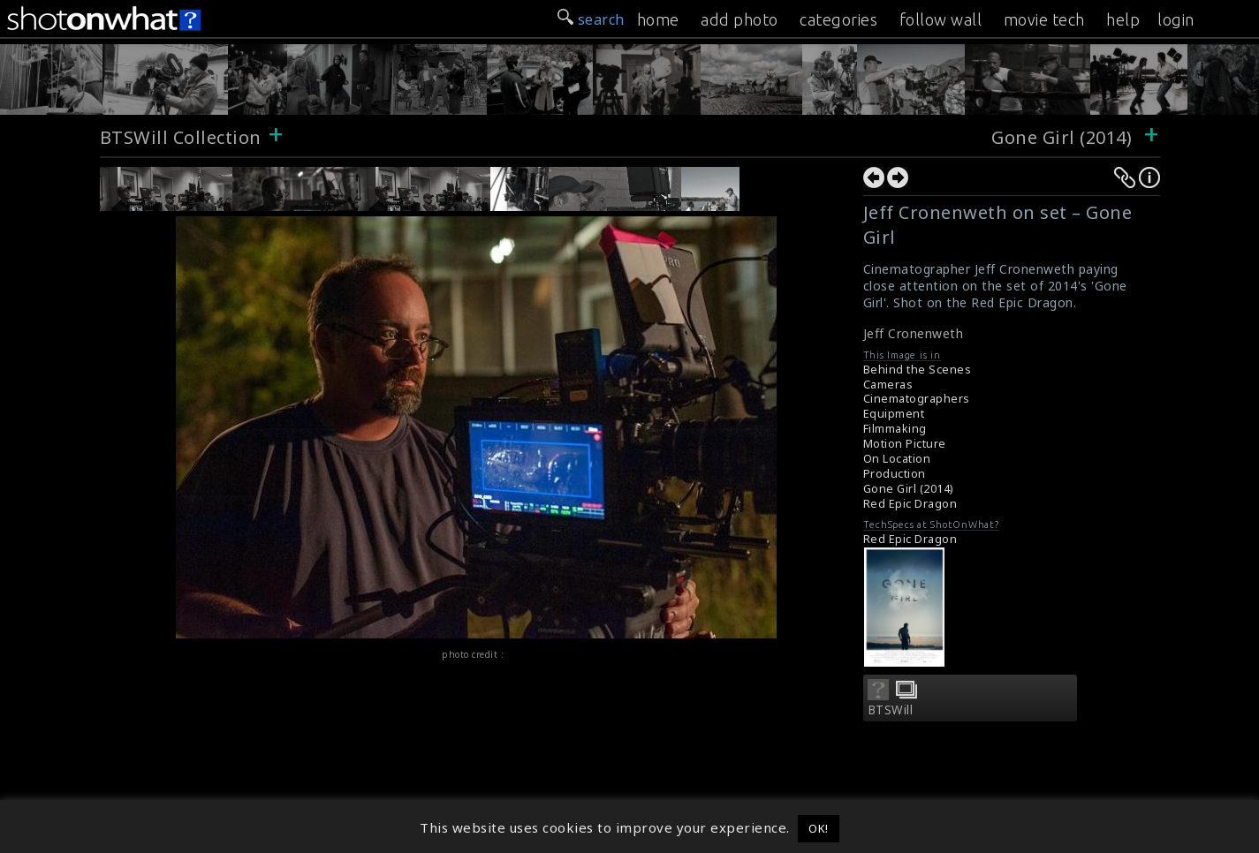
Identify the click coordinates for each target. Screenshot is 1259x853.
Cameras (888, 384)
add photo (739, 19)
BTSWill (891, 710)
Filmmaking (895, 428)
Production (894, 473)
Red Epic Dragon (910, 503)
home (658, 19)
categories (838, 19)
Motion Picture (904, 443)
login (1176, 19)
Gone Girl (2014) (1061, 137)
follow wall (940, 19)
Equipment (894, 413)
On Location (897, 458)
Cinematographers (916, 398)
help (1123, 19)
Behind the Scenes (917, 369)
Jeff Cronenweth (913, 333)
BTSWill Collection (181, 137)
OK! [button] (818, 828)
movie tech (1044, 19)
